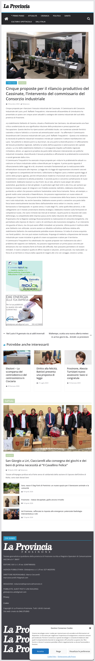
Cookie (6, 603)
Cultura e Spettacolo (21, 21)
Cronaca (45, 16)
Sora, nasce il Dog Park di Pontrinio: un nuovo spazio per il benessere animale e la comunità (55, 486)
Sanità (67, 16)
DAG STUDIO (24, 611)
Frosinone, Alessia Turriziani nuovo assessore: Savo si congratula (77, 373)
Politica (57, 16)
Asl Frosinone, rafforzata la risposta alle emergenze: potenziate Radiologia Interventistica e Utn (51, 512)
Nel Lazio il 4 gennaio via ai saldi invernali (23, 333)
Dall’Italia (40, 21)
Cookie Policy (52, 656)
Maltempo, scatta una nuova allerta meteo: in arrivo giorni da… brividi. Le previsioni (70, 335)
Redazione (26, 104)
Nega (58, 651)
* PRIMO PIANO (17, 16)
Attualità (32, 16)
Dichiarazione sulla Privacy (67, 656)
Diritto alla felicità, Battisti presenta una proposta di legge (47, 373)
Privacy (6, 597)
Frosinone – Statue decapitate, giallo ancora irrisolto (42, 500)
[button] (90, 628)
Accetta (40, 651)
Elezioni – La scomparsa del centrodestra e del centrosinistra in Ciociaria (16, 375)
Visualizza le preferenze (79, 651)
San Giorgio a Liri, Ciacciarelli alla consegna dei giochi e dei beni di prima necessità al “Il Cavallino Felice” (46, 463)
